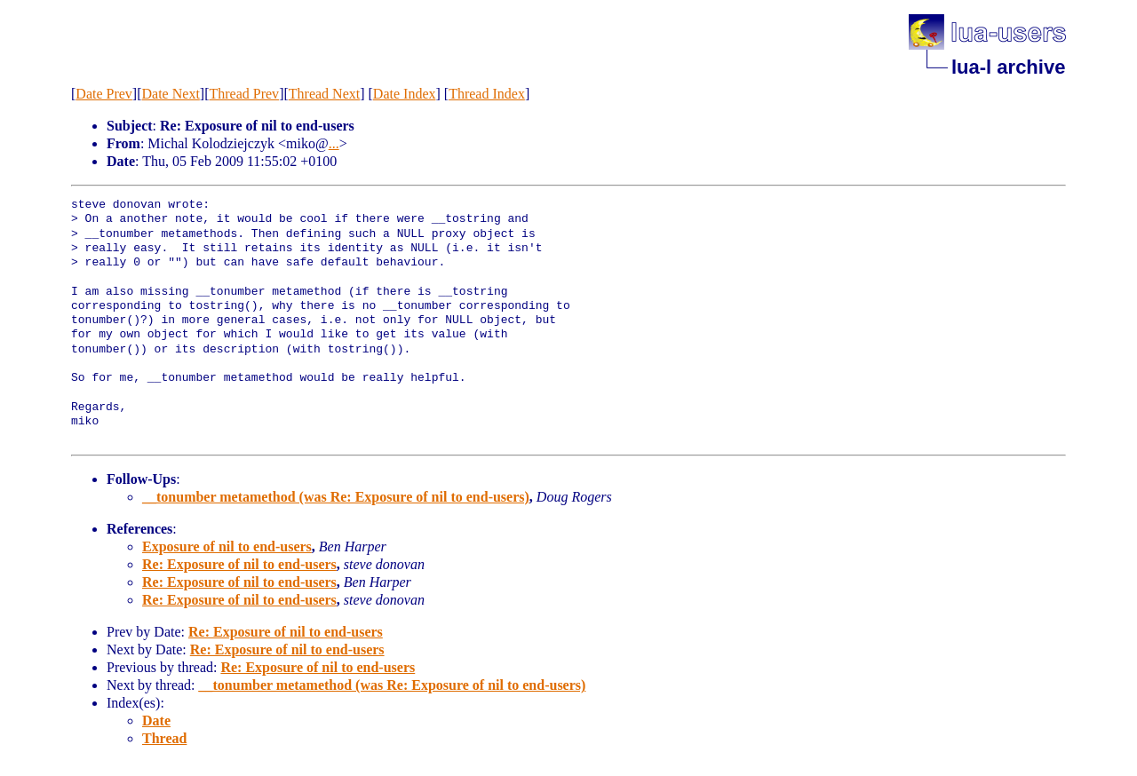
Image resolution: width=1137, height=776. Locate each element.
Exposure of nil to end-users (227, 546)
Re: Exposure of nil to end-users (239, 564)
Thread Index (487, 93)
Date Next (171, 93)
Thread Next (324, 93)
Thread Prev (244, 93)
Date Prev (104, 93)
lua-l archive (1008, 67)
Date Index (404, 93)
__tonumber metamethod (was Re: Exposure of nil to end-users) (335, 496)
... (334, 143)
